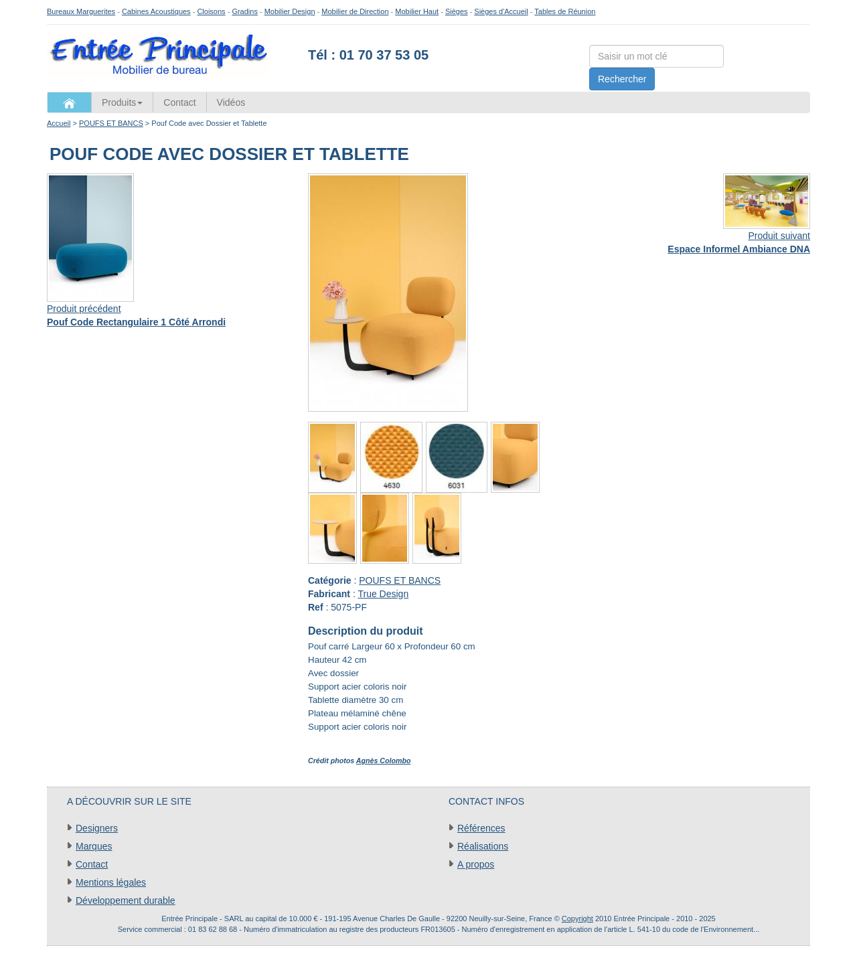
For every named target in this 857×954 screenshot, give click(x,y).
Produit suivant (779, 235)
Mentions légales (111, 882)
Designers (97, 828)
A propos (475, 864)
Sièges (456, 11)
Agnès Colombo (383, 761)
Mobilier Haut (417, 11)
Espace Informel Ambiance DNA (739, 249)
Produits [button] (122, 102)
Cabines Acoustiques (156, 11)
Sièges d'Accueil (501, 11)
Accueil (58, 123)
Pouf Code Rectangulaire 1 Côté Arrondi (136, 322)
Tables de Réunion (564, 11)
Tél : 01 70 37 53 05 (368, 55)
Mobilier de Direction (354, 11)
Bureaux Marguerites (81, 11)
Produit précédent (84, 308)
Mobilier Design (289, 11)
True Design (383, 593)
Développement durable (125, 900)
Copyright (577, 919)
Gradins (245, 11)
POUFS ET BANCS (111, 123)
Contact (179, 102)
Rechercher (622, 79)
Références (481, 828)
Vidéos (231, 102)
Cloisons (211, 11)
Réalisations (482, 846)
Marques (94, 846)
